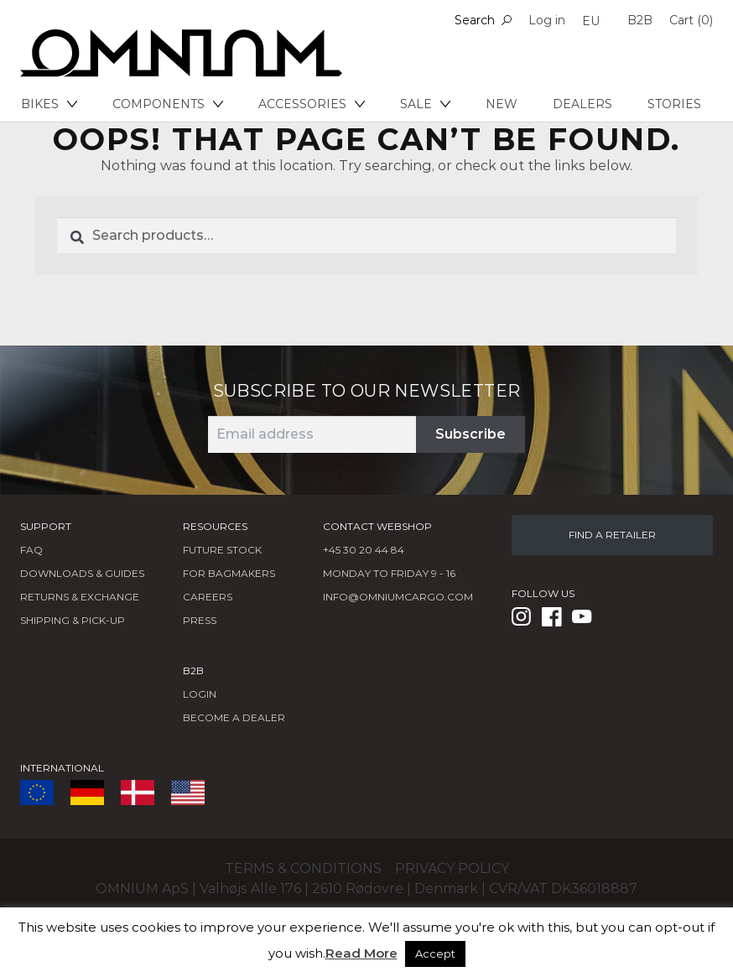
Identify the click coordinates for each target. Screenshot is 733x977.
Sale (425, 104)
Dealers (582, 104)
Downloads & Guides (82, 573)
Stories (674, 104)
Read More (361, 953)
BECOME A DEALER (234, 717)
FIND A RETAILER (612, 534)
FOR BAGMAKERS (229, 573)
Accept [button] (435, 953)
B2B (639, 20)
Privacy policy (452, 868)
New (501, 104)
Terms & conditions (303, 868)
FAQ (31, 549)
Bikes (49, 104)
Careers (207, 596)
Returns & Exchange (79, 596)
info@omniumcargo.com (398, 596)
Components (167, 104)
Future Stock (222, 549)
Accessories (311, 104)
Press (199, 620)
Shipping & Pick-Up (72, 620)
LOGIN (199, 694)
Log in (546, 20)
